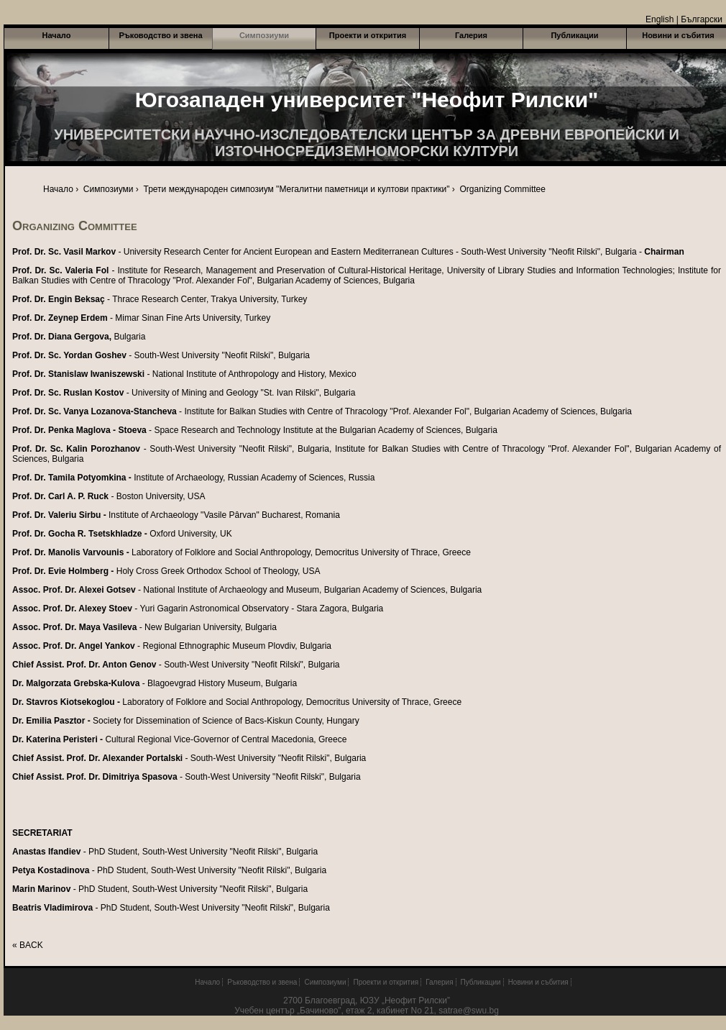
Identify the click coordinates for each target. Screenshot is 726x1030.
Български (701, 19)
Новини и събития (538, 982)
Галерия (471, 35)
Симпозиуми (264, 35)
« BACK (27, 945)
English (659, 19)
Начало (56, 35)
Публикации (574, 35)
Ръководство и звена (160, 35)
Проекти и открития (367, 35)
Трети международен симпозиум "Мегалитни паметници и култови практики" (297, 189)
